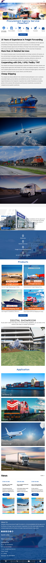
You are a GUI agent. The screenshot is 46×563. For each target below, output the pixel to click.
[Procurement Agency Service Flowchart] (23, 29)
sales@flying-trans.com (10, 549)
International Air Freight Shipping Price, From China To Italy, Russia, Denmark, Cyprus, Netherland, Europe (33, 287)
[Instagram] (8, 531)
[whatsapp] (12, 531)
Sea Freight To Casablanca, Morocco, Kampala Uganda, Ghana (10, 311)
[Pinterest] (10, 531)
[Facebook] (2, 531)
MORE (42, 475)
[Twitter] (4, 531)
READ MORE (23, 34)
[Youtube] (6, 531)
